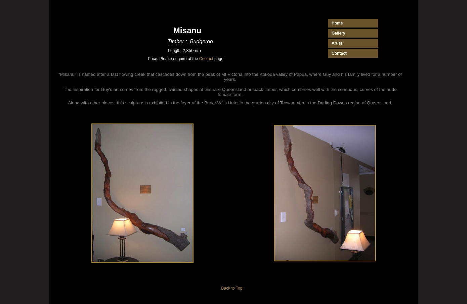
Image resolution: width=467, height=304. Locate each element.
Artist (337, 43)
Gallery (338, 33)
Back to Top (231, 288)
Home (337, 23)
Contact (206, 58)
